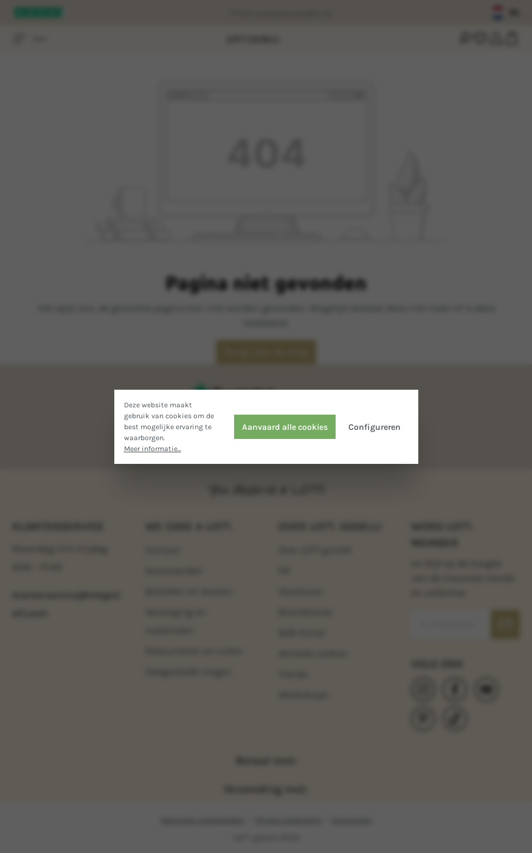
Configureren (374, 427)
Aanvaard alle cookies (285, 427)
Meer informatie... (152, 448)
